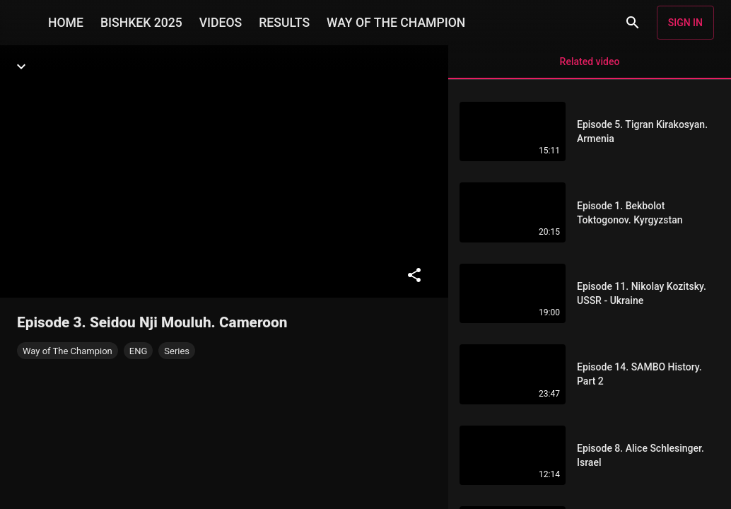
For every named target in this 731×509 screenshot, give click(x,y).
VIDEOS (220, 23)
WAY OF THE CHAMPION (396, 23)
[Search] (633, 23)
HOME (65, 23)
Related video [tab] (589, 67)
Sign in (685, 22)
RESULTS (284, 23)
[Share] (414, 275)
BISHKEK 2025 (141, 23)
